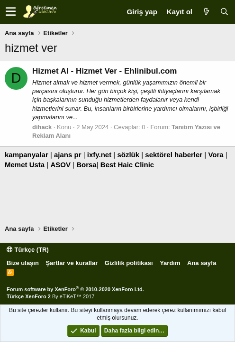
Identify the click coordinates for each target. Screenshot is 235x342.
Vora (215, 155)
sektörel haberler (173, 155)
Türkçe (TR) (28, 249)
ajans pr (67, 155)
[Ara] (224, 11)
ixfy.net (99, 155)
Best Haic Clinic (127, 165)
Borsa (86, 165)
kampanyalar (26, 155)
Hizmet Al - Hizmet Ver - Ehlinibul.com (104, 71)
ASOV (60, 165)
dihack (42, 127)
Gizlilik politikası (129, 262)
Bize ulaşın (23, 262)
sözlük (128, 155)
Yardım (170, 262)
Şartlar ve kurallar (71, 262)
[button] (10, 12)
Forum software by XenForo (75, 289)
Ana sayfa (201, 262)
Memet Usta (25, 165)
